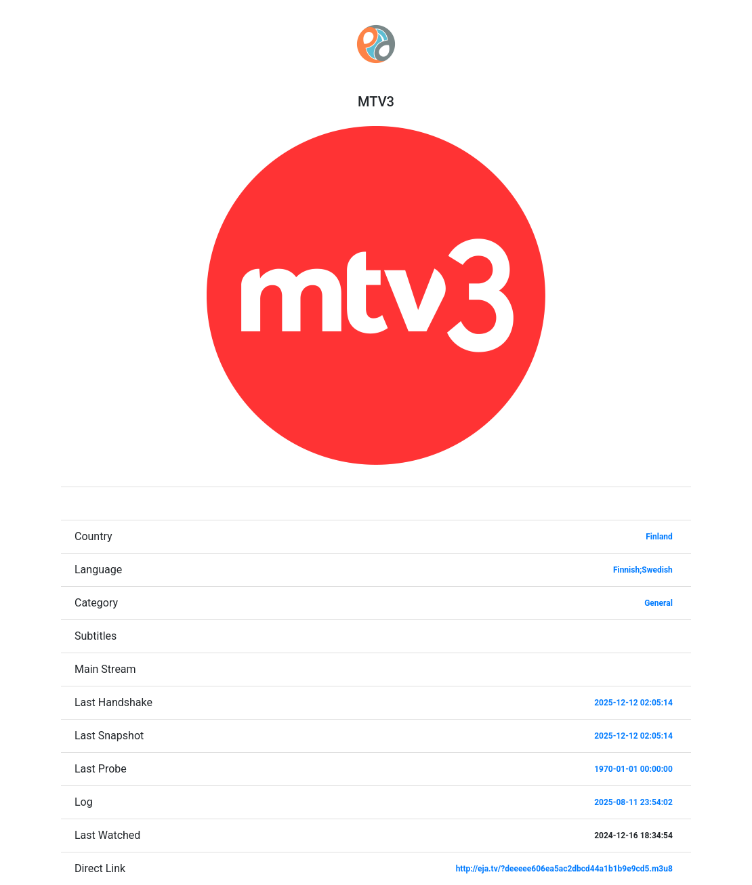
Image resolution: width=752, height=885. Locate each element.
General (658, 603)
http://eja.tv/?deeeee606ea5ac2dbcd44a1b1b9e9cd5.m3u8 (564, 868)
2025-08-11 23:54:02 (633, 802)
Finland (659, 536)
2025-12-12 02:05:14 (633, 702)
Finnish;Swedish (643, 570)
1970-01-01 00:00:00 (633, 769)
